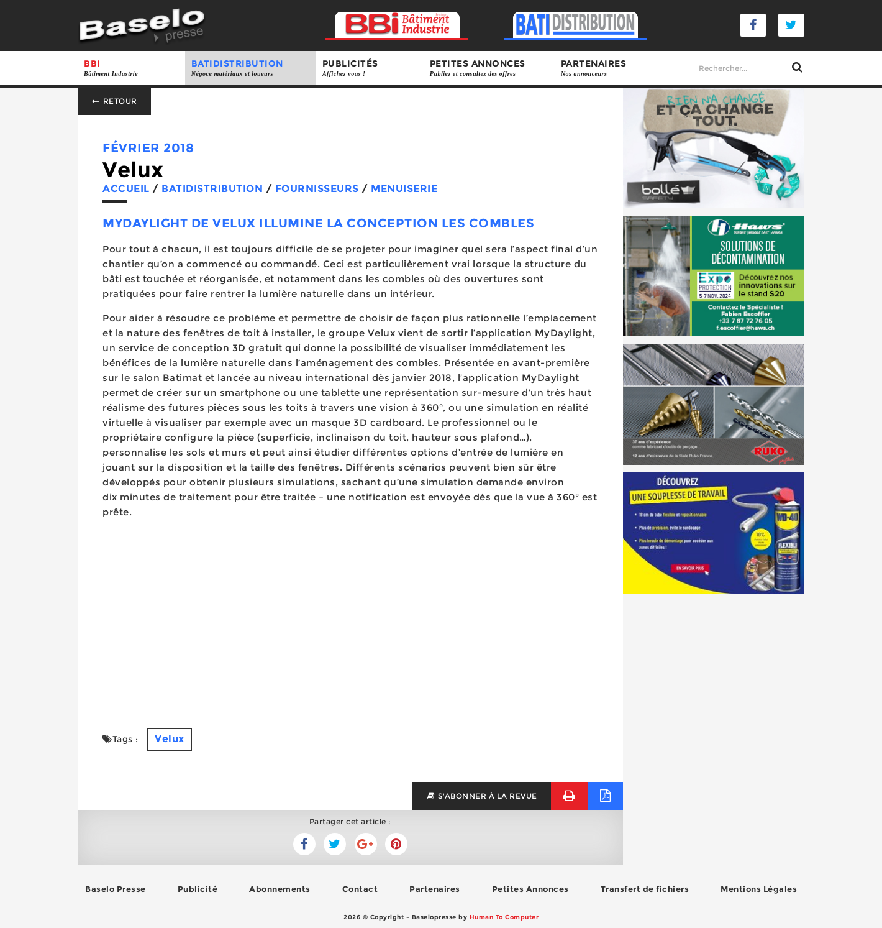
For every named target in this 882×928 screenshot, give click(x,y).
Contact (360, 889)
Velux (169, 739)
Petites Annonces (530, 889)
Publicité (198, 889)
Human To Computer (504, 917)
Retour (114, 101)
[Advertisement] (350, 616)
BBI (131, 68)
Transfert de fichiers (645, 889)
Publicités (369, 68)
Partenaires (620, 68)
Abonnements (280, 889)
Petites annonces (489, 68)
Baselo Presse (115, 889)
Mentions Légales (759, 889)
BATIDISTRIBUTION (250, 68)
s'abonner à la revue (481, 796)
